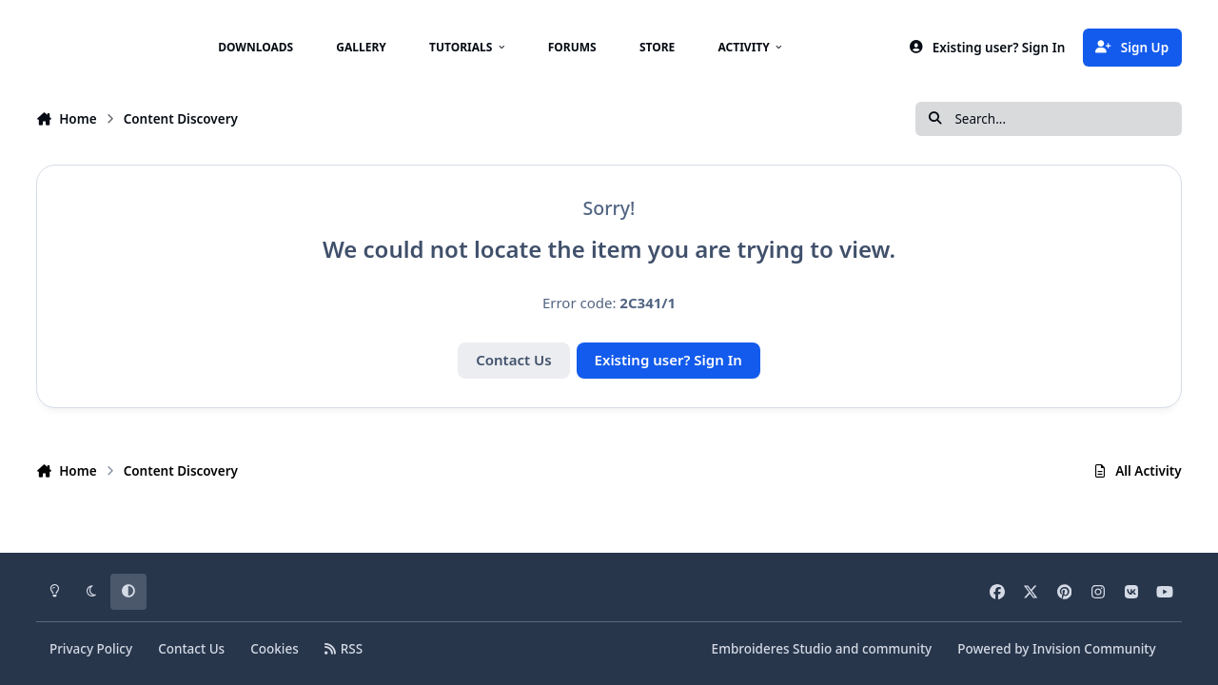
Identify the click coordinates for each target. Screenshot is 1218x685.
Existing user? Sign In (668, 359)
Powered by (1056, 648)
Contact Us (513, 359)
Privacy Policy (90, 648)
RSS (343, 648)
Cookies (274, 648)
